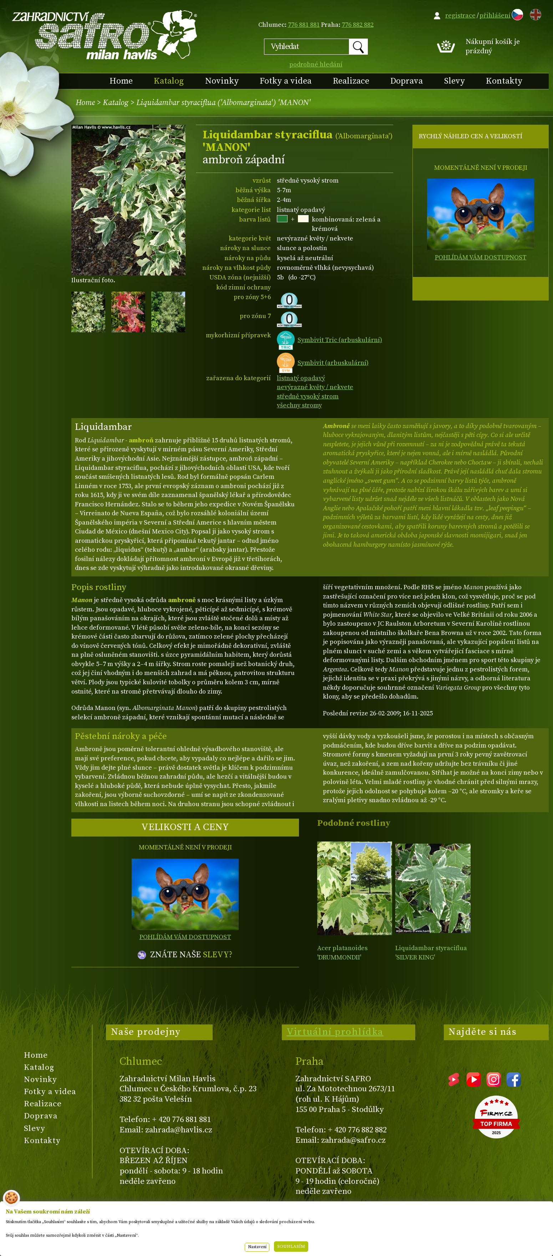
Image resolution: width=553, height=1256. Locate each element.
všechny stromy (299, 405)
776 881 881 (304, 25)
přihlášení (495, 15)
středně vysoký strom (308, 396)
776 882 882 (358, 25)
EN (534, 13)
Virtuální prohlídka (335, 1032)
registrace (460, 15)
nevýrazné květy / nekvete (315, 387)
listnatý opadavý (301, 378)
